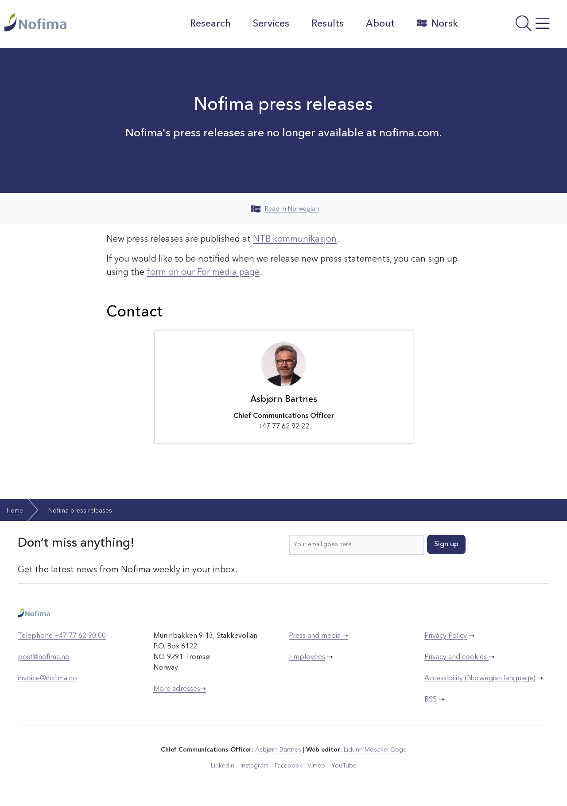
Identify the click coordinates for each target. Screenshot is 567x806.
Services (271, 24)
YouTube (344, 766)
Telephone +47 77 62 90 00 (62, 636)
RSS (430, 699)
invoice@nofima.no (47, 678)
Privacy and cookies (456, 657)
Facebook (289, 766)
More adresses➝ (179, 689)
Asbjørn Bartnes (278, 750)
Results (327, 24)
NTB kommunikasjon (295, 239)
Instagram (254, 766)
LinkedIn (222, 766)
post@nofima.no (44, 657)
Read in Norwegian (285, 209)
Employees (307, 657)
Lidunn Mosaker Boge (375, 750)
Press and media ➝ (318, 636)
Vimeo (316, 766)
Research (210, 24)
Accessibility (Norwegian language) (480, 678)
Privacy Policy (445, 636)
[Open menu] (514, 26)
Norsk (437, 23)
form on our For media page (203, 272)
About (380, 24)
